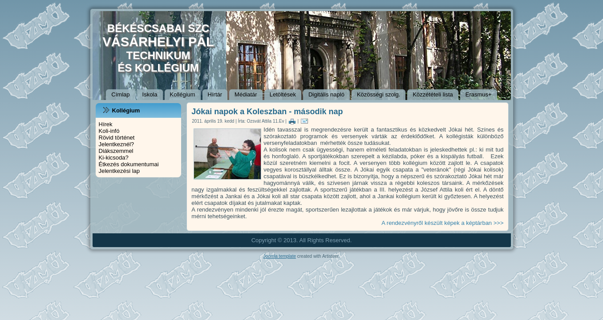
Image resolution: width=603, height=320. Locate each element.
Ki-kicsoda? (114, 157)
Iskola (150, 94)
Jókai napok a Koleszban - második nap (267, 111)
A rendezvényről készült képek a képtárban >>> (442, 223)
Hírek (106, 124)
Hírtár (215, 94)
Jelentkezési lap (119, 171)
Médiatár (246, 94)
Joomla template (279, 256)
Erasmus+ (478, 94)
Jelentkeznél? (116, 144)
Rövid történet (117, 137)
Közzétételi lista (433, 94)
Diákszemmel (116, 151)
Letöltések (283, 94)
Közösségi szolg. (379, 94)
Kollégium (182, 94)
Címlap (120, 94)
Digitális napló (326, 94)
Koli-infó (109, 131)
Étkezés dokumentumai (129, 164)
